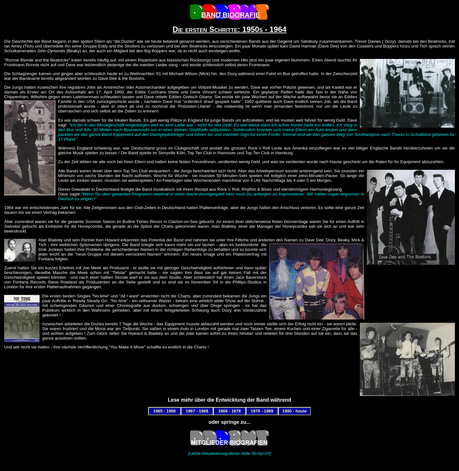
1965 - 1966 (164, 411)
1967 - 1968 (197, 411)
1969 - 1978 (229, 411)
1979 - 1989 (262, 411)
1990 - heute (294, 411)
